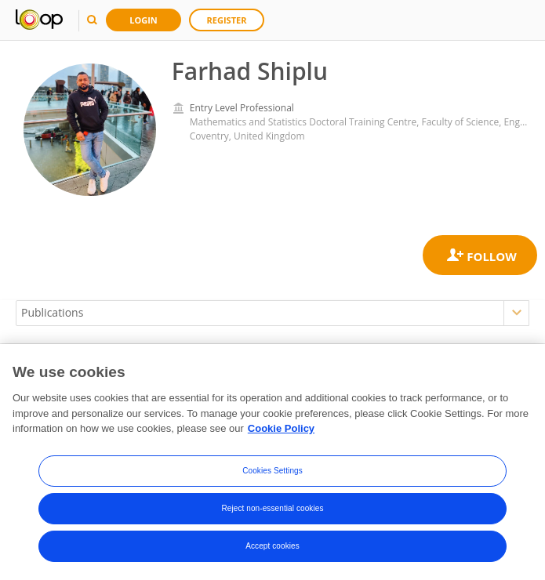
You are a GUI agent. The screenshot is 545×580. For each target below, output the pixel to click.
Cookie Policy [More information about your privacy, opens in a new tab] (281, 430)
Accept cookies (272, 546)
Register (227, 20)
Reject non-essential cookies (272, 509)
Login (143, 20)
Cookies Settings (272, 471)
